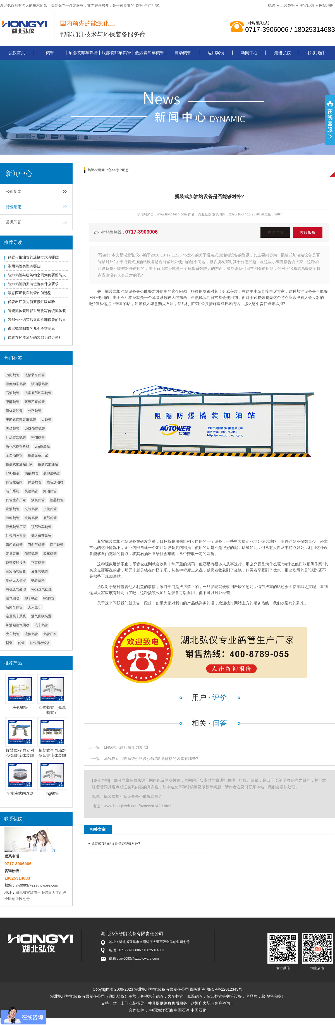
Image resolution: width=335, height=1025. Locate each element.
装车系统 (12, 491)
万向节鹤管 (36, 545)
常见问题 (13, 222)
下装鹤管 (38, 563)
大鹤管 (46, 420)
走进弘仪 (282, 52)
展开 (330, 120)
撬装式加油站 (48, 464)
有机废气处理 (16, 589)
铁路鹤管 (31, 518)
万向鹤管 (12, 375)
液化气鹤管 (39, 571)
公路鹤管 (34, 411)
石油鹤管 (12, 393)
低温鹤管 (31, 554)
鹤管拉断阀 (14, 482)
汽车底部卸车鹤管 (38, 393)
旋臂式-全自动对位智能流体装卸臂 (20, 755)
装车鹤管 (50, 554)
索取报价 (307, 232)
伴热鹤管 (34, 482)
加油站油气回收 (17, 625)
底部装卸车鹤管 (116, 52)
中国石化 (198, 1010)
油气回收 (12, 598)
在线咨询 (275, 232)
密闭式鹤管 (14, 545)
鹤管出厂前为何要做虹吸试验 (31, 302)
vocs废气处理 (41, 589)
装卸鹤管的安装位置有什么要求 (33, 284)
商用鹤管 (56, 545)
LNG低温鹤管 (35, 429)
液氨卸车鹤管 (16, 384)
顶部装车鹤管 (41, 527)
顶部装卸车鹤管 (83, 52)
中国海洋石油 (161, 1010)
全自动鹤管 (14, 455)
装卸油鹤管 (51, 473)
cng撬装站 (42, 446)
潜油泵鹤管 (39, 384)
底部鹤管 (50, 518)
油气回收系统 (16, 536)
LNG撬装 (13, 473)
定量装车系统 (16, 616)
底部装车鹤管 (35, 375)
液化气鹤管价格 (17, 446)
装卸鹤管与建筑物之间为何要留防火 (37, 275)
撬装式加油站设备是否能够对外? (115, 844)
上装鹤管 (287, 5)
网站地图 (326, 5)
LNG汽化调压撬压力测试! (126, 747)
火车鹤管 (12, 634)
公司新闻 (13, 191)
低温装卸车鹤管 (149, 52)
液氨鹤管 (31, 634)
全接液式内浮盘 (20, 793)
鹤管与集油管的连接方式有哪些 (33, 257)
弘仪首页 (16, 52)
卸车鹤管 (31, 598)
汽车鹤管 (41, 625)
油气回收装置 (41, 616)
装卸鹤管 (12, 518)
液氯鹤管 (38, 500)
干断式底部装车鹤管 (21, 420)
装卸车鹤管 (14, 607)
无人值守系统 (41, 536)
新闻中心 (249, 52)
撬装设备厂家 (38, 455)
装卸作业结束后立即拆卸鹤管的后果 (37, 320)
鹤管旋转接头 (16, 563)
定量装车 (12, 554)
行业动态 (13, 207)
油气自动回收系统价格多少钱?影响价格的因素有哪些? (151, 758)
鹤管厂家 (50, 634)
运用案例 (216, 52)
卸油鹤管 (50, 491)
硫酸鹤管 (31, 473)
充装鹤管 (31, 509)
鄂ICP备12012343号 (225, 989)
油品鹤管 (56, 500)
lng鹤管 (48, 598)
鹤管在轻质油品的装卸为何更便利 (35, 337)
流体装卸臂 (14, 411)
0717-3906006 (141, 232)
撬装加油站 (55, 482)
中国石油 (182, 1010)
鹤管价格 (38, 580)
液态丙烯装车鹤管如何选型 (29, 293)
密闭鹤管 (38, 438)
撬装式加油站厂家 (19, 464)
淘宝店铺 (307, 5)
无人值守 (34, 607)
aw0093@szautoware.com (36, 885)
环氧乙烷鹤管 (35, 402)
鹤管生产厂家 (16, 500)
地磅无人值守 (16, 580)
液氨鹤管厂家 (16, 527)
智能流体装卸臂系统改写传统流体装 (37, 311)
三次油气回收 (16, 571)
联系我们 (315, 52)
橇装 (9, 643)
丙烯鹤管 (12, 429)
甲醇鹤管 (12, 402)
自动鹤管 (182, 52)
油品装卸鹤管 (16, 438)
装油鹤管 (31, 491)
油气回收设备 (40, 643)
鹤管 (139, 5)
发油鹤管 (12, 509)
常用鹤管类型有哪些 (24, 266)
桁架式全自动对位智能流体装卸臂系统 (52, 755)
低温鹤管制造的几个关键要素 (31, 329)
